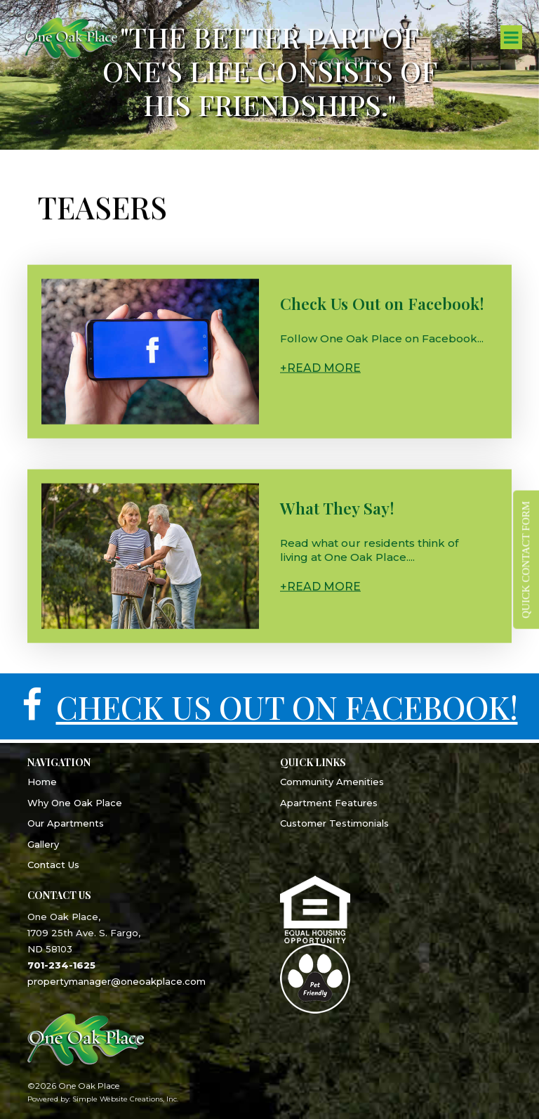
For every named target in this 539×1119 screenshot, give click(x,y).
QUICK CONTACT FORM (525, 559)
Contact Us (53, 864)
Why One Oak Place (74, 802)
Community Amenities (332, 781)
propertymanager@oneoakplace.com (116, 981)
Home (42, 781)
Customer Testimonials (334, 823)
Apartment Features (329, 802)
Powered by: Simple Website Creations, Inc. (102, 1099)
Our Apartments (65, 823)
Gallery (43, 844)
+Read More (320, 371)
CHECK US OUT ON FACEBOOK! (287, 706)
